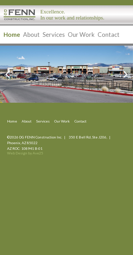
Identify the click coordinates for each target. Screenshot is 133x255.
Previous (11, 74)
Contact (109, 34)
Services (54, 34)
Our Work (81, 34)
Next (122, 74)
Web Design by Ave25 (25, 153)
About (31, 34)
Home (12, 34)
